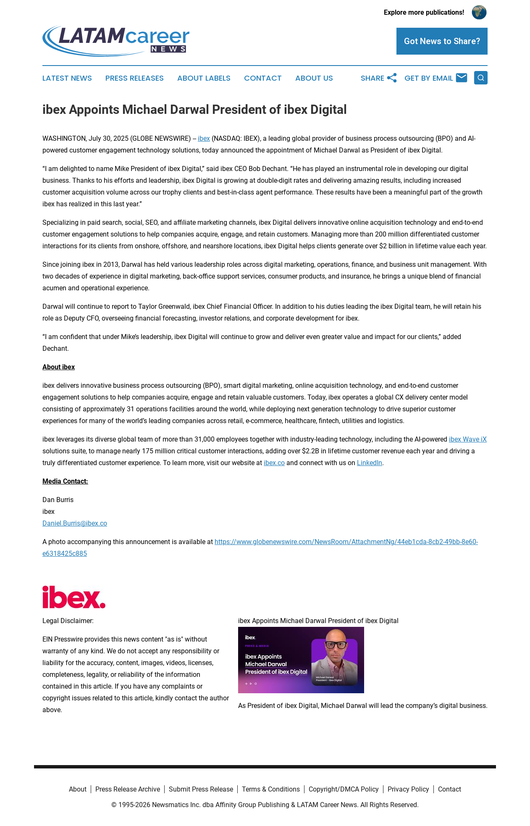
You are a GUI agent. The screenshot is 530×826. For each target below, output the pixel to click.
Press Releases (134, 78)
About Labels (204, 78)
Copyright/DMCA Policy (344, 789)
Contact (263, 78)
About (78, 789)
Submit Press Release (201, 789)
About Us (314, 78)
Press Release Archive (127, 789)
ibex (204, 138)
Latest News (67, 78)
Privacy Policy (408, 789)
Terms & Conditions (271, 789)
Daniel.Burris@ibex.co (74, 523)
